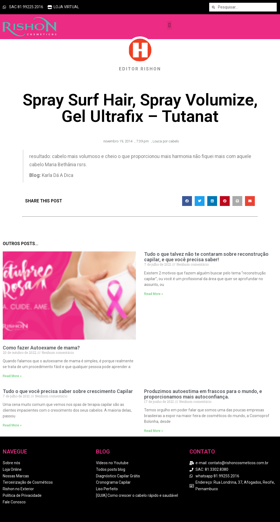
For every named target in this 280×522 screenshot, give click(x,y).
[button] (169, 25)
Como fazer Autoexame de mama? (41, 348)
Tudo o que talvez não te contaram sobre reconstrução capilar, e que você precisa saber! (206, 256)
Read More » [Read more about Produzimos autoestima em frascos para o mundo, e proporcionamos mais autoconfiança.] (153, 431)
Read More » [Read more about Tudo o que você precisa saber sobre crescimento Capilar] (12, 425)
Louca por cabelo (166, 141)
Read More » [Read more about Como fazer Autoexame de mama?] (12, 376)
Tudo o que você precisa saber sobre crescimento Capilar (68, 391)
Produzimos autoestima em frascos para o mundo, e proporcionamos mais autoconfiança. (203, 394)
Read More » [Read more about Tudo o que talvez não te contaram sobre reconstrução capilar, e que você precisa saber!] (153, 294)
